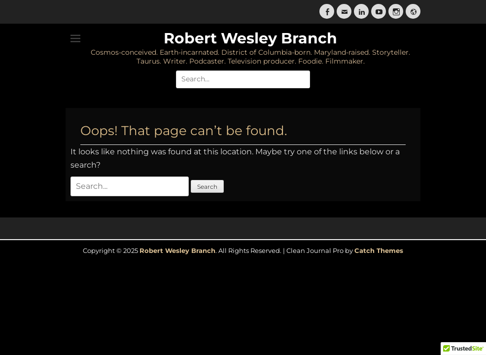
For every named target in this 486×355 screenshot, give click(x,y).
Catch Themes (378, 250)
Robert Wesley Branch (250, 38)
